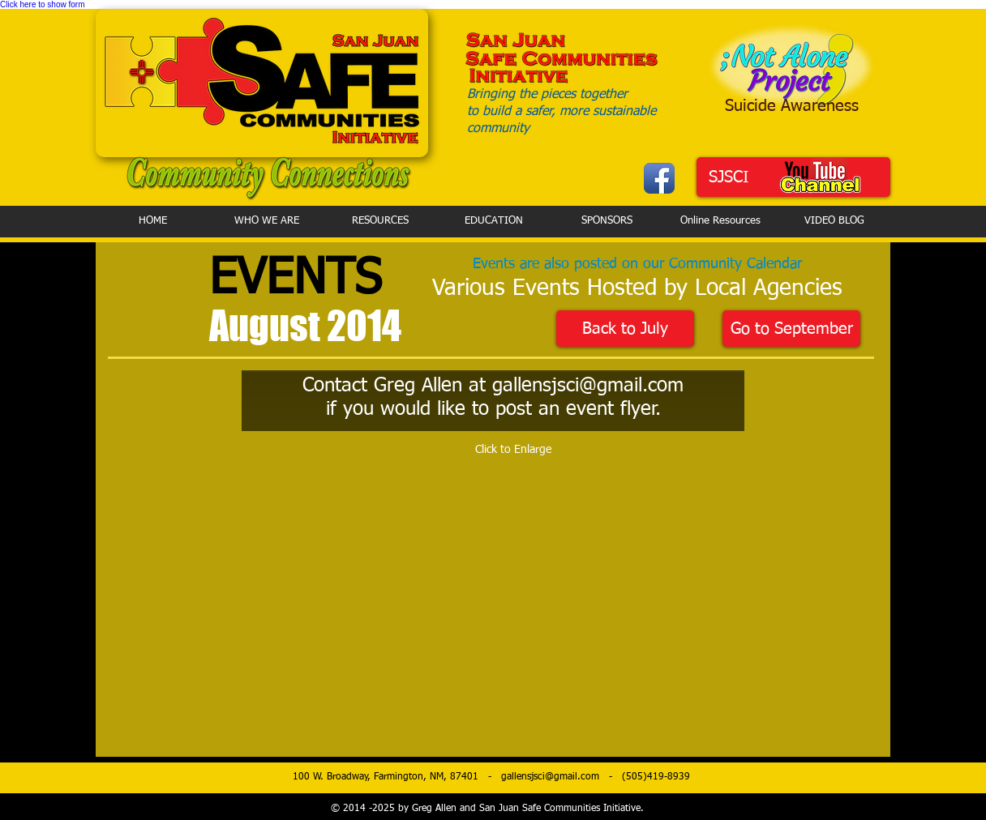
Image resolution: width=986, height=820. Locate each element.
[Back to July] (625, 328)
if (331, 409)
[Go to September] (791, 328)
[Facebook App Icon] (659, 178)
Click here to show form (42, 4)
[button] (270, 599)
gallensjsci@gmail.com (588, 385)
